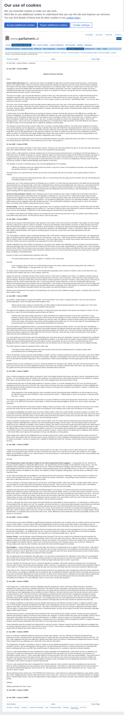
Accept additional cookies (21, 25)
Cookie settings (81, 25)
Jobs (46, 707)
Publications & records (75, 49)
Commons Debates (73, 52)
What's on (37, 49)
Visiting (80, 45)
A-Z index (9, 707)
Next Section (11, 704)
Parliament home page (20, 52)
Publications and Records (51, 52)
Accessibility (89, 35)
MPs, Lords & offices (40, 45)
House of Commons (13, 49)
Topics (105, 49)
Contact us (118, 35)
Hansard (63, 52)
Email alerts (99, 35)
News (99, 49)
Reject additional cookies (53, 25)
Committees (61, 49)
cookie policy (73, 17)
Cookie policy (82, 707)
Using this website (55, 707)
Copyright (66, 707)
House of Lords (27, 49)
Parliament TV (90, 49)
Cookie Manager (75, 708)
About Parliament (57, 45)
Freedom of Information (37, 707)
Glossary (16, 707)
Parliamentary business (21, 45)
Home (8, 45)
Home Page (95, 59)
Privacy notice (74, 707)
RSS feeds (109, 35)
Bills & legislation (49, 49)
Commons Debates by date (89, 52)
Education (88, 45)
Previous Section (13, 59)
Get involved (70, 45)
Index (53, 59)
